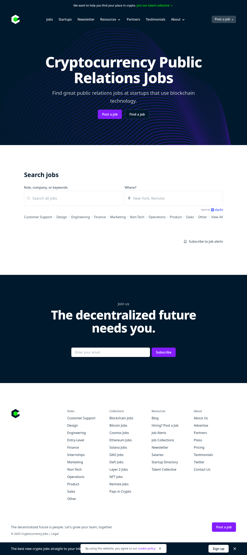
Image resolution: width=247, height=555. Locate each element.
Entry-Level (75, 440)
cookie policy (146, 548)
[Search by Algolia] (211, 210)
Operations (157, 217)
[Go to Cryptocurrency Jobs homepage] (39, 413)
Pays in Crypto (120, 491)
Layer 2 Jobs (118, 469)
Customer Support (38, 217)
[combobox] (174, 198)
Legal (54, 534)
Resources (110, 19)
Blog (155, 418)
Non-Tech (137, 217)
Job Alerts (159, 433)
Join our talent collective (155, 5)
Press (198, 440)
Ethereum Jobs (120, 440)
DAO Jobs (116, 455)
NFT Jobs (116, 477)
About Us (201, 418)
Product (176, 217)
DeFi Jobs (116, 462)
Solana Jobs (118, 447)
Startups (65, 19)
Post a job (224, 19)
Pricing (199, 447)
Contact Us (202, 469)
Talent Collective (164, 469)
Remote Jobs (119, 484)
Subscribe (163, 352)
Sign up (218, 548)
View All (217, 217)
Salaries (157, 455)
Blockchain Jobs (121, 418)
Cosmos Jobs (119, 433)
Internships (76, 455)
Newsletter (86, 19)
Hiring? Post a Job (165, 425)
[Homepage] (15, 19)
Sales (190, 217)
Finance (100, 217)
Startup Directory (165, 462)
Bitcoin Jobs (118, 425)
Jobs (49, 19)
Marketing (118, 217)
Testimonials (155, 19)
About (178, 19)
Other (202, 217)
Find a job (137, 114)
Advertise (201, 425)
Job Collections (163, 440)
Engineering (80, 217)
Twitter (199, 462)
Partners (133, 19)
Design (61, 217)
